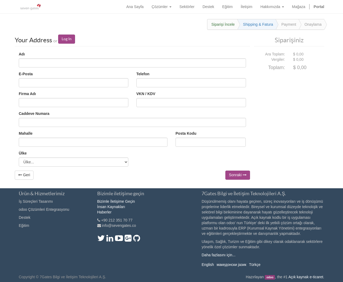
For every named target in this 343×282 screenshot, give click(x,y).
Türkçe (254, 264)
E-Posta (26, 74)
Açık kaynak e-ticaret (305, 277)
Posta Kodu (186, 133)
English (208, 264)
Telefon (143, 74)
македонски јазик (231, 264)
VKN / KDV (145, 94)
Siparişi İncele (223, 24)
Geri (24, 175)
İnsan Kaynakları (111, 207)
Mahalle (25, 133)
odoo (269, 277)
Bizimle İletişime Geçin (116, 201)
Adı (22, 54)
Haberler (104, 212)
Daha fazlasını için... (218, 255)
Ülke (23, 153)
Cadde (34, 113)
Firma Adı (27, 94)
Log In (67, 39)
